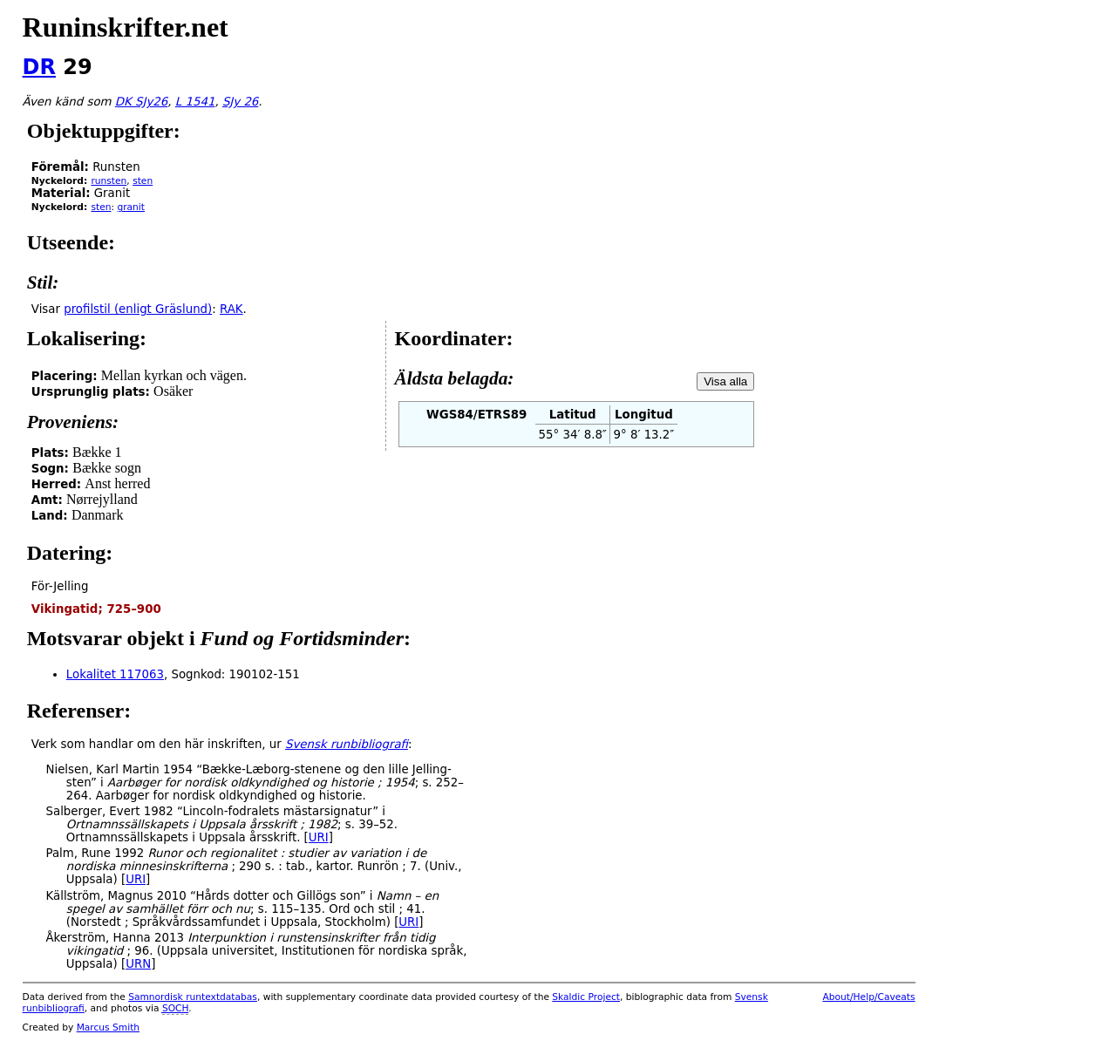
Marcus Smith (108, 1027)
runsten (108, 181)
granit (131, 207)
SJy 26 (240, 101)
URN (138, 963)
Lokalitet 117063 (115, 674)
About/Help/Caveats (869, 997)
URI (319, 837)
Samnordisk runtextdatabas (192, 997)
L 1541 (195, 101)
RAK (231, 309)
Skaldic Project (586, 997)
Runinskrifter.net (125, 27)
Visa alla (725, 381)
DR (39, 67)
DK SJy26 (141, 101)
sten (143, 181)
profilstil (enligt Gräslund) (138, 309)
